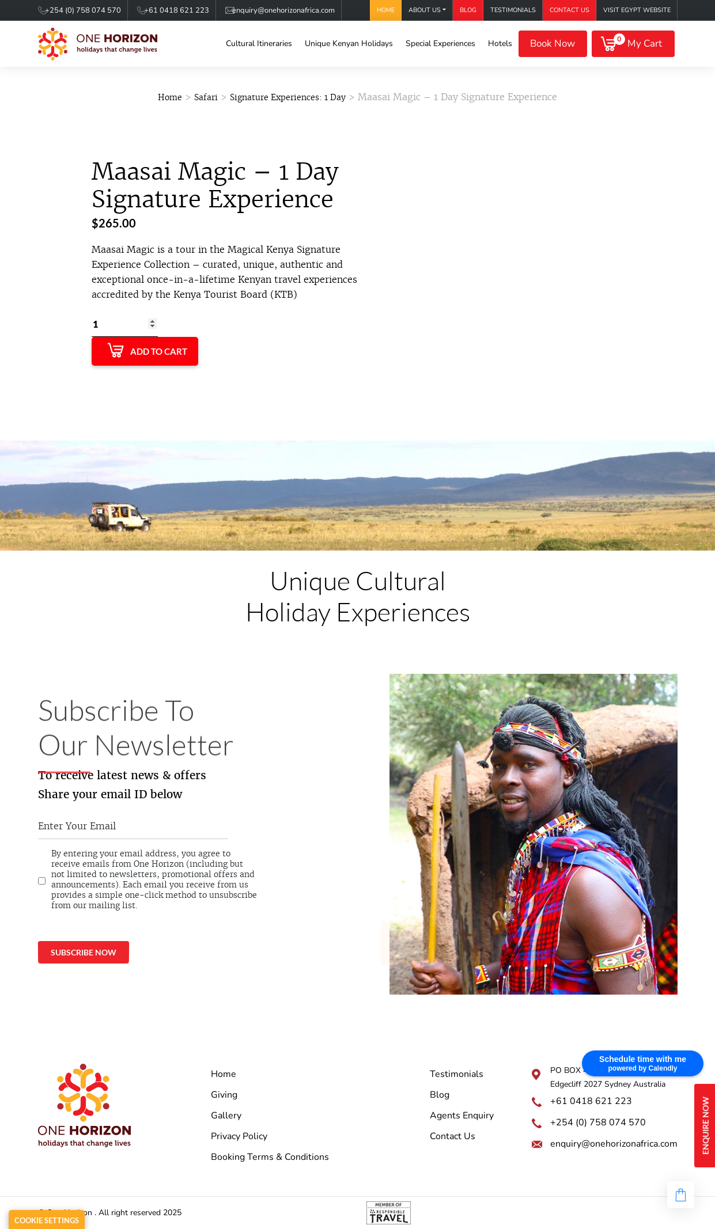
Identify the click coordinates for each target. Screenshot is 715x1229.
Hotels (500, 43)
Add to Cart (158, 351)
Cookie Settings (46, 1220)
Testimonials (513, 10)
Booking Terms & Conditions (270, 1157)
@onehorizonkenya (410, 942)
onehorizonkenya (406, 963)
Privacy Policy (239, 1136)
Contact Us (569, 10)
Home (386, 10)
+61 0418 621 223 (176, 10)
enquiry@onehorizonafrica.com (283, 10)
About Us (424, 10)
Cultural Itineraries (259, 43)
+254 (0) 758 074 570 (83, 10)
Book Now (552, 43)
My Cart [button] (638, 41)
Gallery (226, 1115)
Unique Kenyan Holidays (349, 43)
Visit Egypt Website (637, 10)
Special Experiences (440, 43)
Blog (468, 10)
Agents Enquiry (462, 1115)
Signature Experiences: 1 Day (288, 97)
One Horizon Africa (409, 920)
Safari (206, 97)
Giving (224, 1094)
